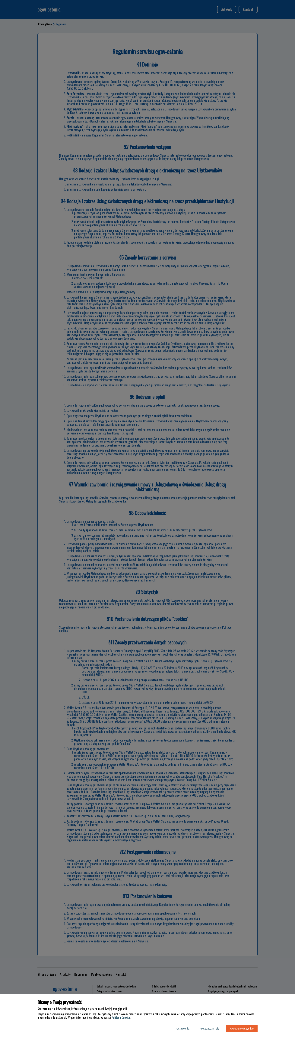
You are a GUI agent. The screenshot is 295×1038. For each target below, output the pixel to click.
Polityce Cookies (121, 1017)
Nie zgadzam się (209, 1028)
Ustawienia (182, 1028)
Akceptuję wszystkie (242, 1028)
